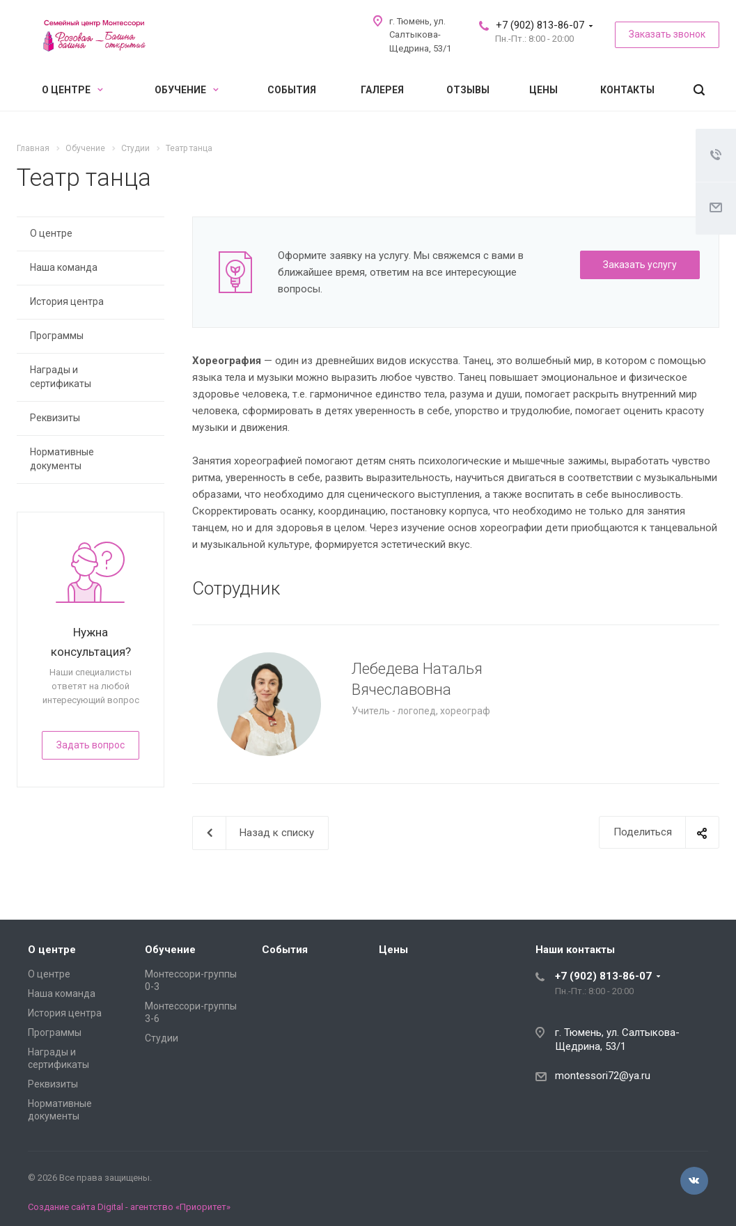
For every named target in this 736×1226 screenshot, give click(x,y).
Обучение (187, 89)
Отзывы (468, 89)
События (291, 89)
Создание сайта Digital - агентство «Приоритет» (129, 1207)
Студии (161, 1038)
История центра (67, 301)
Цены (543, 89)
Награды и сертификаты (60, 376)
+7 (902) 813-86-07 (540, 25)
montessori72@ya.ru (602, 1075)
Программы (57, 335)
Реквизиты (55, 417)
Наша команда (63, 267)
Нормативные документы (62, 458)
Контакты (627, 89)
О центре (72, 89)
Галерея (382, 89)
